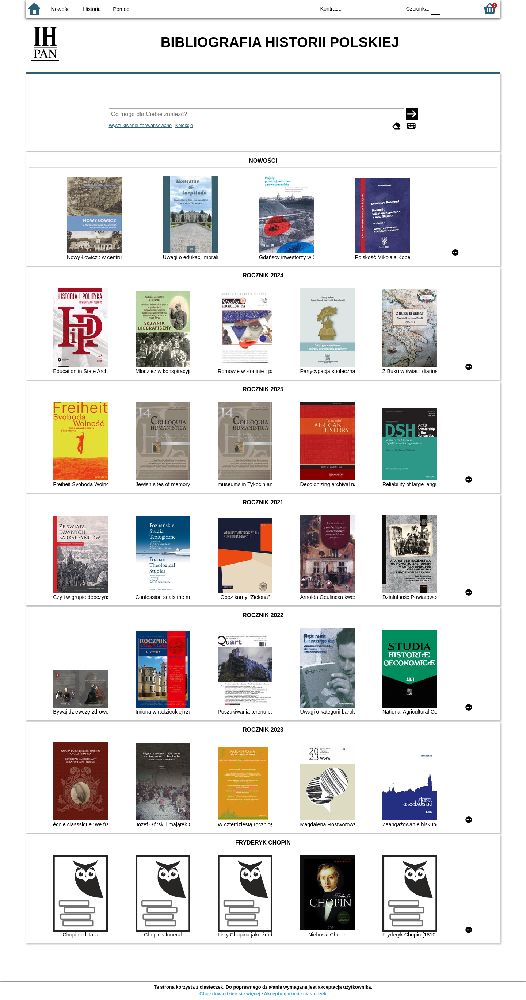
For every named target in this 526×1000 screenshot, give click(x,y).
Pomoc (121, 9)
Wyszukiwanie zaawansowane (140, 125)
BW (364, 8)
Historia (92, 9)
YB (379, 8)
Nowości (61, 9)
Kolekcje (184, 125)
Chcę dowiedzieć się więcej (229, 993)
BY (393, 8)
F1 (448, 8)
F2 (464, 8)
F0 (435, 8)
